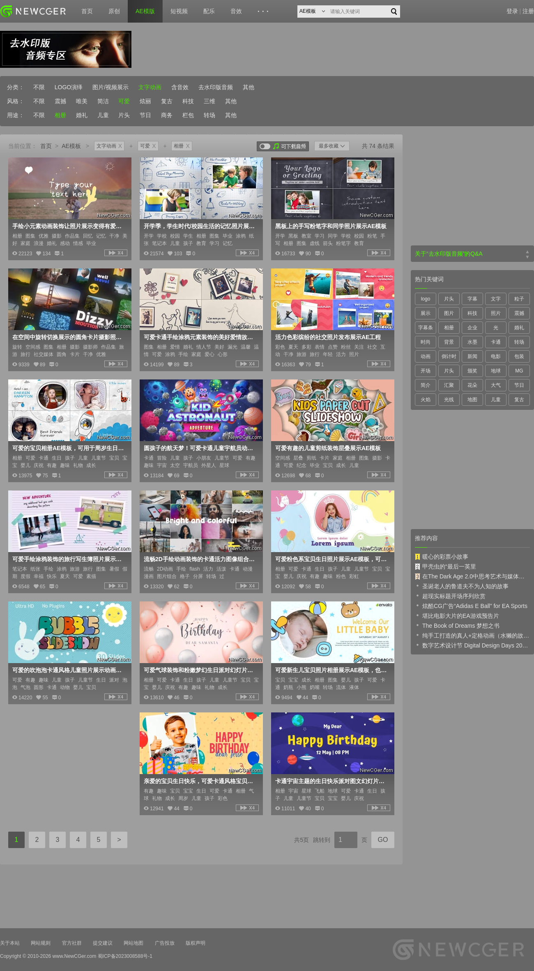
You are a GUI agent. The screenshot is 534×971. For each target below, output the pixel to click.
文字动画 (149, 87)
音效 (236, 11)
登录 (512, 11)
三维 (209, 101)
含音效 (180, 87)
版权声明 (195, 943)
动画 (425, 356)
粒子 (519, 299)
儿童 (103, 115)
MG (519, 371)
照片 (496, 313)
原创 (114, 11)
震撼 (60, 101)
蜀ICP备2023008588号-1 (125, 956)
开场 (425, 371)
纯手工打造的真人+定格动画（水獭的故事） (472, 635)
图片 (449, 313)
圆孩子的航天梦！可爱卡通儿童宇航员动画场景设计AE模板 (200, 448)
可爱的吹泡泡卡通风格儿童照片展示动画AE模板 (69, 670)
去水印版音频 (215, 87)
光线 (449, 399)
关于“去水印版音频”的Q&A (449, 253)
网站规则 (41, 943)
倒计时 (449, 356)
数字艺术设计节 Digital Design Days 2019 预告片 (472, 645)
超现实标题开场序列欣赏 (450, 595)
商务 (167, 115)
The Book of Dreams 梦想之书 (457, 625)
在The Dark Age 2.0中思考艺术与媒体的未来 (472, 576)
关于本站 (10, 943)
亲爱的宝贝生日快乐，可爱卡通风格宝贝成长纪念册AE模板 (200, 781)
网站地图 (133, 943)
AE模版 (145, 11)
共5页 (301, 840)
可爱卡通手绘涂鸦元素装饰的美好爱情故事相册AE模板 (200, 337)
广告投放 (165, 943)
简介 (425, 385)
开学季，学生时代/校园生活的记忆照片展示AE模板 (200, 226)
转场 (209, 115)
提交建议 (103, 943)
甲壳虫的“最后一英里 (445, 566)
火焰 (425, 399)
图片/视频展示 (110, 87)
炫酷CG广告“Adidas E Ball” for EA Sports (471, 605)
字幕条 (425, 328)
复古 (167, 101)
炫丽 (145, 101)
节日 (145, 115)
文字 (496, 299)
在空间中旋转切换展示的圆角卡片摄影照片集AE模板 (69, 337)
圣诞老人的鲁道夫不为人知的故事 (462, 586)
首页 (87, 11)
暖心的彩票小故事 (441, 556)
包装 (519, 356)
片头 (124, 115)
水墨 (472, 342)
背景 (449, 342)
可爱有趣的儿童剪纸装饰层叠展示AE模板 (328, 448)
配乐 (209, 11)
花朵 (472, 385)
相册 (60, 115)
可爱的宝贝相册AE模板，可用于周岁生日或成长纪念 (69, 448)
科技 (188, 101)
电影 (496, 356)
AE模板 (71, 146)
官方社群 (72, 943)
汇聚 (449, 385)
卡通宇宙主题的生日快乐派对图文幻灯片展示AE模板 (332, 781)
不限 (39, 87)
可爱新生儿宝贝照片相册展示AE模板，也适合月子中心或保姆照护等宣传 (332, 670)
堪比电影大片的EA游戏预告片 (457, 615)
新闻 (472, 356)
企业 (472, 328)
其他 (248, 87)
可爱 (124, 101)
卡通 (496, 342)
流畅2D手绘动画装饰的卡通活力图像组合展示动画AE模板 (200, 559)
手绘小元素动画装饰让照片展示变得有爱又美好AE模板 (69, 226)
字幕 (472, 299)
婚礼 (81, 115)
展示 (425, 313)
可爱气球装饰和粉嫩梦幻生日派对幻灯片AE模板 (200, 670)
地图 (472, 399)
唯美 (81, 101)
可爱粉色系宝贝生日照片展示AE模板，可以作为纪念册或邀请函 (332, 559)
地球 (496, 371)
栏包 (188, 115)
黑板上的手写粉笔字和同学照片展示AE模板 (331, 226)
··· (264, 11)
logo (425, 299)
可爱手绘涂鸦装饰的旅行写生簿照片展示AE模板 (69, 559)
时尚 (425, 342)
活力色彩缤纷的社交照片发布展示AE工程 (328, 337)
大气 (496, 385)
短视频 (179, 11)
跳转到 (321, 840)
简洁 (103, 101)
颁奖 (472, 371)
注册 (528, 11)
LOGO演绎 (69, 87)
